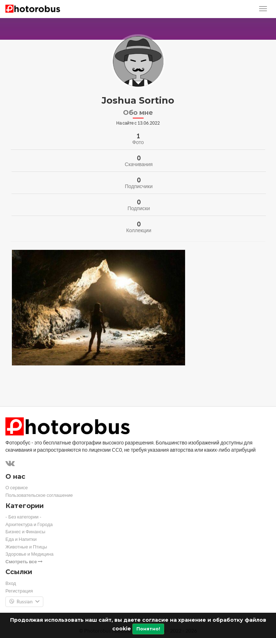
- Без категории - (23, 517)
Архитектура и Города (29, 524)
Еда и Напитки (21, 539)
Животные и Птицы (26, 547)
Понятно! (148, 629)
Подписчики (139, 186)
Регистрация (19, 591)
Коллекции (139, 230)
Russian (24, 602)
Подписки (138, 208)
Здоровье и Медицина (29, 554)
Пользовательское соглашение (39, 495)
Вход (10, 583)
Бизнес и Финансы (25, 531)
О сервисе (16, 487)
